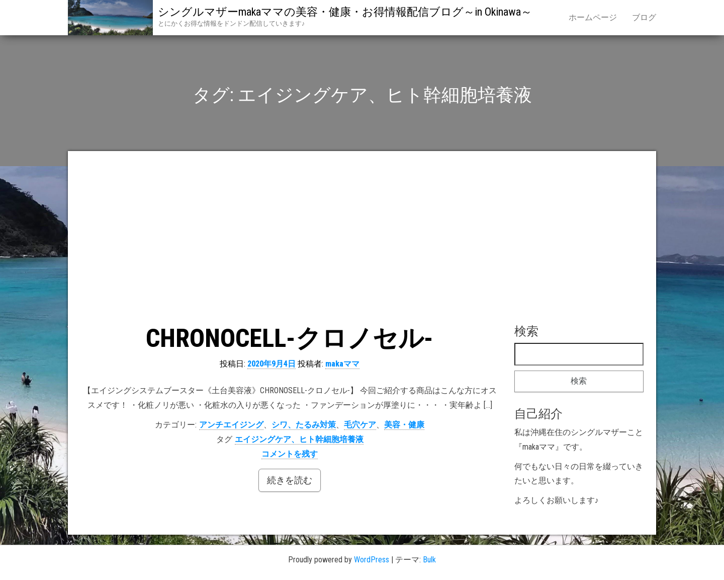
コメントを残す (289, 454)
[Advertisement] (362, 239)
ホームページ (593, 17)
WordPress (371, 559)
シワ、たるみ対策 (304, 424)
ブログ (644, 17)
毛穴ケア (360, 424)
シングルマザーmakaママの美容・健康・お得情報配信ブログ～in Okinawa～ (345, 12)
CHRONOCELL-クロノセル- (289, 338)
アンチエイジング (231, 424)
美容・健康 (404, 424)
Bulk (429, 559)
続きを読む (289, 480)
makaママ (342, 364)
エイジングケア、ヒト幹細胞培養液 (299, 439)
